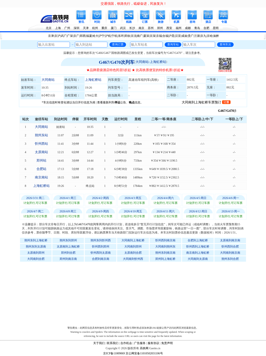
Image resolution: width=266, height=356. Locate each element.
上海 (58, 28)
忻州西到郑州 (100, 246)
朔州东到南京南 (165, 252)
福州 (178, 28)
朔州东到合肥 (230, 258)
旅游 (161, 21)
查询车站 (173, 44)
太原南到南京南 (230, 240)
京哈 (210, 35)
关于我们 (99, 343)
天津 (86, 28)
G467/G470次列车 (116, 62)
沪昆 (171, 35)
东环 (121, 35)
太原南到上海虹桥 (68, 246)
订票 (145, 21)
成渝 (184, 35)
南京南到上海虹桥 (197, 252)
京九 (203, 35)
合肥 (206, 28)
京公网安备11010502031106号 (144, 353)
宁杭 (114, 35)
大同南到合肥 (36, 258)
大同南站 (48, 79)
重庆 (104, 28)
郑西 (83, 35)
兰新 (197, 35)
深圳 (76, 28)
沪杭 (108, 35)
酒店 (208, 21)
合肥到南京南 (100, 258)
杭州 (95, 28)
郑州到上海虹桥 (165, 258)
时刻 (97, 21)
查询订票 (118, 44)
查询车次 (225, 44)
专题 (224, 21)
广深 (70, 35)
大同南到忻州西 (133, 258)
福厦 (89, 35)
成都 (188, 28)
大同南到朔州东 (165, 246)
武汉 (123, 28)
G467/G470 (231, 110)
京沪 (57, 35)
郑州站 (41, 160)
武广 (64, 35)
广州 (67, 28)
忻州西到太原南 (101, 252)
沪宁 (102, 35)
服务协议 (153, 343)
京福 (159, 35)
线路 (129, 21)
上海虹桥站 (93, 79)
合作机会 (126, 343)
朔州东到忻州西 (101, 240)
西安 (169, 28)
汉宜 (178, 35)
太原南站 (41, 152)
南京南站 (41, 177)
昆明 (216, 28)
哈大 (95, 35)
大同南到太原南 (198, 258)
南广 (140, 35)
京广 (76, 35)
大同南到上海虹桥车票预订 (206, 102)
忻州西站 (41, 143)
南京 (141, 28)
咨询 (192, 21)
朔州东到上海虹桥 (35, 240)
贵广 (191, 35)
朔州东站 (41, 135)
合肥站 (41, 169)
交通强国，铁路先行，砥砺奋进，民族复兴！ (134, 3)
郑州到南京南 (68, 258)
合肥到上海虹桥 (198, 240)
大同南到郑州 (133, 246)
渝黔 (216, 35)
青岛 (197, 28)
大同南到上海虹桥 (133, 240)
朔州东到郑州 (68, 240)
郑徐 (127, 35)
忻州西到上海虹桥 (197, 246)
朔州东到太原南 (36, 246)
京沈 (134, 35)
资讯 (81, 21)
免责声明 (167, 343)
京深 (152, 35)
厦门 (114, 28)
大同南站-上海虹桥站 (150, 62)
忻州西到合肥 (230, 246)
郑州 (160, 28)
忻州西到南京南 (165, 240)
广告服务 (140, 343)
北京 (49, 28)
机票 (176, 21)
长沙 (132, 28)
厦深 (146, 35)
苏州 (151, 28)
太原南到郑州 (36, 252)
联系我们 (112, 343)
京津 (51, 35)
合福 (165, 35)
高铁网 (144, 348)
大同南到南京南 (230, 252)
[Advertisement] (135, 293)
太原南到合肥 (133, 252)
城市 (113, 21)
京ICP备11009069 (114, 353)
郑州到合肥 (68, 252)
